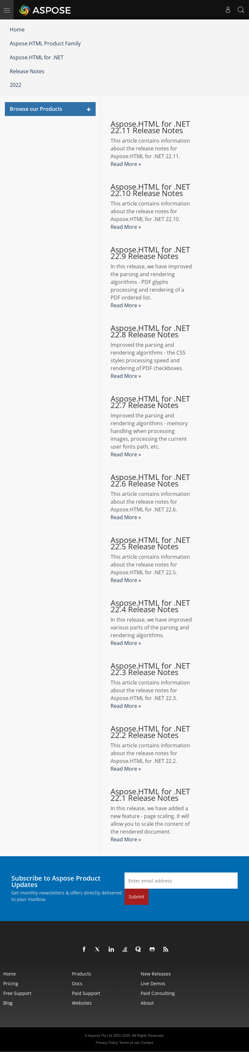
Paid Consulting (158, 993)
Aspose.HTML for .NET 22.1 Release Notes (150, 794)
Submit (136, 897)
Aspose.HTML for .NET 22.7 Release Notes (150, 401)
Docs (77, 983)
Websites (82, 1003)
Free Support (17, 993)
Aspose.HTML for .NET (37, 57)
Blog (8, 1003)
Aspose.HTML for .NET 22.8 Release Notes (150, 331)
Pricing (10, 983)
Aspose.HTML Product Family (45, 43)
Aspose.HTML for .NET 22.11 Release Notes (150, 127)
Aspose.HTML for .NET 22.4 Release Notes (150, 606)
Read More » (126, 164)
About (147, 1003)
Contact (147, 1043)
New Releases (156, 974)
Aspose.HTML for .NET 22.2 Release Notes (150, 731)
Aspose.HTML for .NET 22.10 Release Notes (150, 189)
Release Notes (27, 71)
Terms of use (129, 1043)
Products (81, 974)
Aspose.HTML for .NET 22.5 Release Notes (150, 543)
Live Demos (153, 983)
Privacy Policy (107, 1043)
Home (17, 29)
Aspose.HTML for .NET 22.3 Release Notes (150, 668)
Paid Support (86, 993)
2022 (15, 84)
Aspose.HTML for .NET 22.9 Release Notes (150, 252)
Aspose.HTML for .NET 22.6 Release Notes (150, 480)
